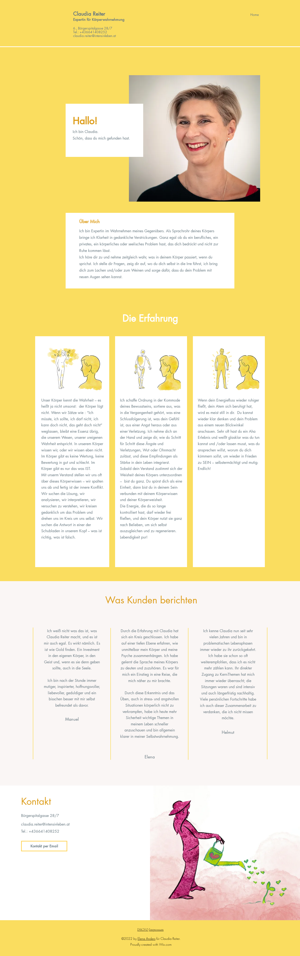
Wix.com (165, 944)
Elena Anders (146, 938)
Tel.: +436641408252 (90, 32)
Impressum (156, 930)
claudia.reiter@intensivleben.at (45, 824)
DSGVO (142, 930)
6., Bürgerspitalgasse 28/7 (92, 28)
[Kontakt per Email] (44, 846)
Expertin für (82, 19)
